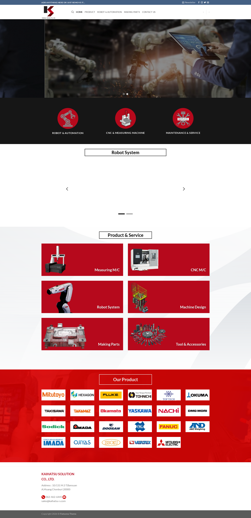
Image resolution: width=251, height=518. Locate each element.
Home (79, 12)
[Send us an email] (208, 2)
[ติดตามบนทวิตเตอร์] (205, 2)
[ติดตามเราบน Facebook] (199, 2)
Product (90, 12)
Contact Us (149, 12)
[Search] (72, 12)
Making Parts (132, 12)
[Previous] (67, 189)
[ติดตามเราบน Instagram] (202, 2)
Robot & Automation (109, 12)
